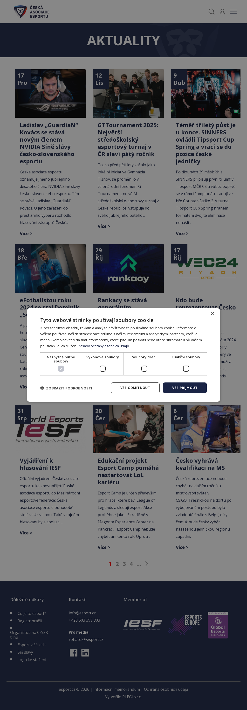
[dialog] (123, 355)
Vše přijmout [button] (185, 387)
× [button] (212, 314)
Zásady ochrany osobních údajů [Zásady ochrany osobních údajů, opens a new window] (104, 345)
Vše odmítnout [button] (135, 387)
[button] (66, 388)
